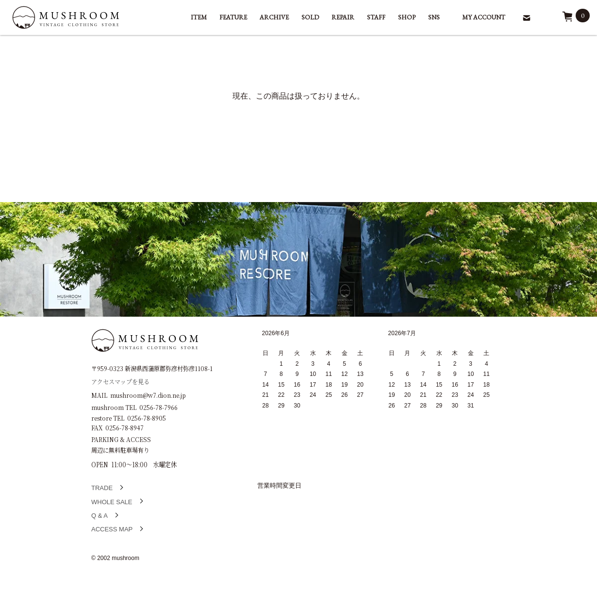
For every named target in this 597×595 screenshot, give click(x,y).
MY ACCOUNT (483, 17)
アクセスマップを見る (120, 381)
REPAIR (343, 17)
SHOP (406, 17)
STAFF (376, 17)
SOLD (310, 17)
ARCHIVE (274, 17)
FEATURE (233, 17)
